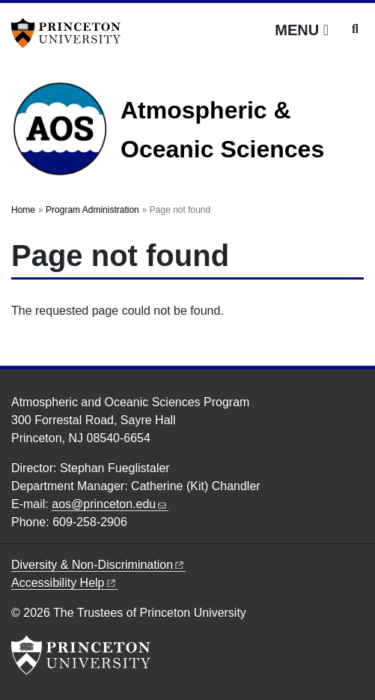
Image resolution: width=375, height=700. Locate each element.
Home (23, 210)
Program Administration (92, 210)
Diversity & (98, 564)
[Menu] (301, 30)
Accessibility (64, 582)
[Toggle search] (355, 29)
